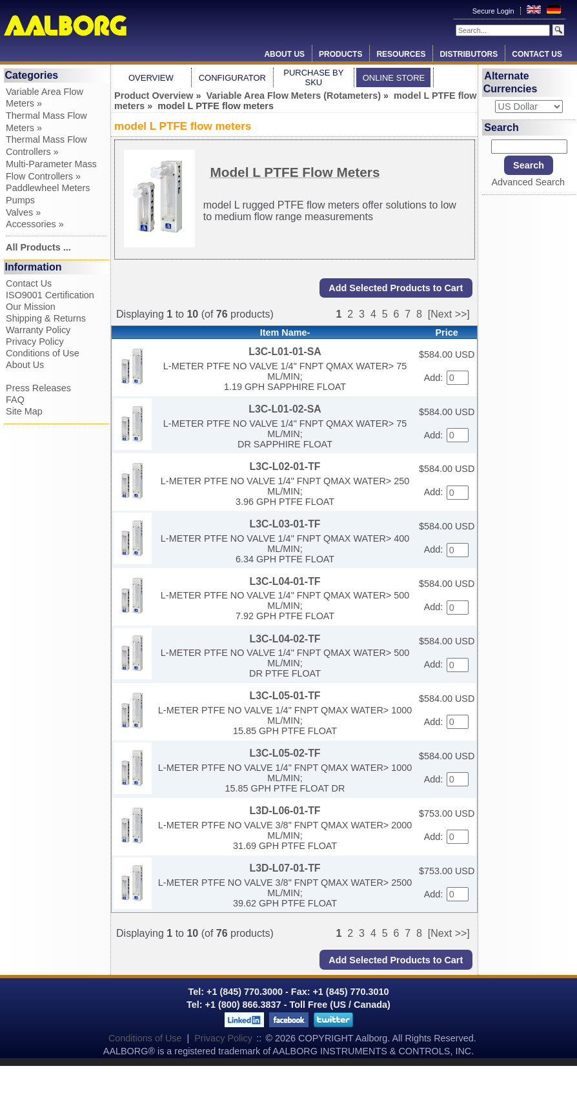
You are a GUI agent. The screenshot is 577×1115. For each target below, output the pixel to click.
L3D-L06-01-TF (285, 810)
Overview (151, 78)
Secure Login (494, 11)
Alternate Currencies (510, 82)
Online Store (394, 78)
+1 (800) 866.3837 (243, 1004)
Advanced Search (528, 182)
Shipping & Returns (46, 318)
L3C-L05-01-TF (285, 695)
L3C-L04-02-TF (285, 638)
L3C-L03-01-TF (285, 523)
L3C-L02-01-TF (285, 466)
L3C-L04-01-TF (285, 581)
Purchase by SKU (313, 77)
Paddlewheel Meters (48, 188)
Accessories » (35, 224)
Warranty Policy (38, 330)
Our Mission (31, 307)
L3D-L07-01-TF (285, 868)
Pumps (20, 200)
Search (501, 127)
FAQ (15, 399)
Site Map (24, 411)
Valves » (23, 212)
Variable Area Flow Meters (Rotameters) (293, 95)
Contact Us (537, 54)
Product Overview (153, 95)
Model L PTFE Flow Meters (295, 172)
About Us (284, 54)
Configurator (232, 78)
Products (340, 54)
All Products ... (38, 247)
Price (447, 332)
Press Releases (38, 388)
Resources (400, 54)
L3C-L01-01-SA (284, 351)
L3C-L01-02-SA (284, 409)
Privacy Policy (35, 341)
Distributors (469, 54)
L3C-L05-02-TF (285, 753)
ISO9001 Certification (50, 295)
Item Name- (285, 332)
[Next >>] (449, 314)
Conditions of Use (42, 353)
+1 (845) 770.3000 (243, 992)
